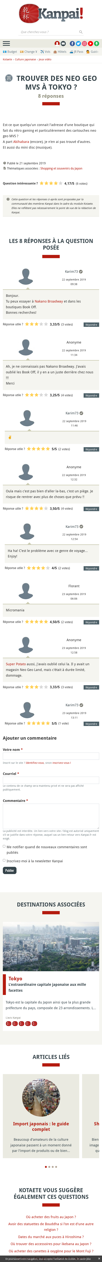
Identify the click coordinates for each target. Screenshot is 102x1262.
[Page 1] (46, 1167)
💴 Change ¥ (28, 52)
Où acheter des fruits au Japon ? (51, 1217)
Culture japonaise (25, 59)
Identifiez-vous (35, 763)
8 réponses (51, 96)
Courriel (11, 774)
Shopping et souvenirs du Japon (61, 168)
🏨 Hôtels (59, 52)
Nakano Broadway (49, 301)
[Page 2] (49, 1167)
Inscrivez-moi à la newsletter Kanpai (35, 861)
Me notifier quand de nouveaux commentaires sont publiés (47, 850)
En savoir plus (84, 1258)
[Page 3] (53, 1167)
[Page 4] (56, 1167)
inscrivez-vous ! (62, 763)
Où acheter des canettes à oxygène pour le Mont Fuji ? (51, 1251)
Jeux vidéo (45, 59)
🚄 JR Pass (76, 52)
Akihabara (21, 141)
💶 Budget (10, 52)
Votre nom (13, 750)
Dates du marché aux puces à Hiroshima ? (51, 1236)
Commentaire (15, 801)
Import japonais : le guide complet (41, 1126)
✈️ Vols (45, 52)
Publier (9, 870)
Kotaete (7, 59)
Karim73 (71, 271)
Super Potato (16, 664)
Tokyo (15, 978)
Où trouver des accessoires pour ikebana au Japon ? (51, 1244)
